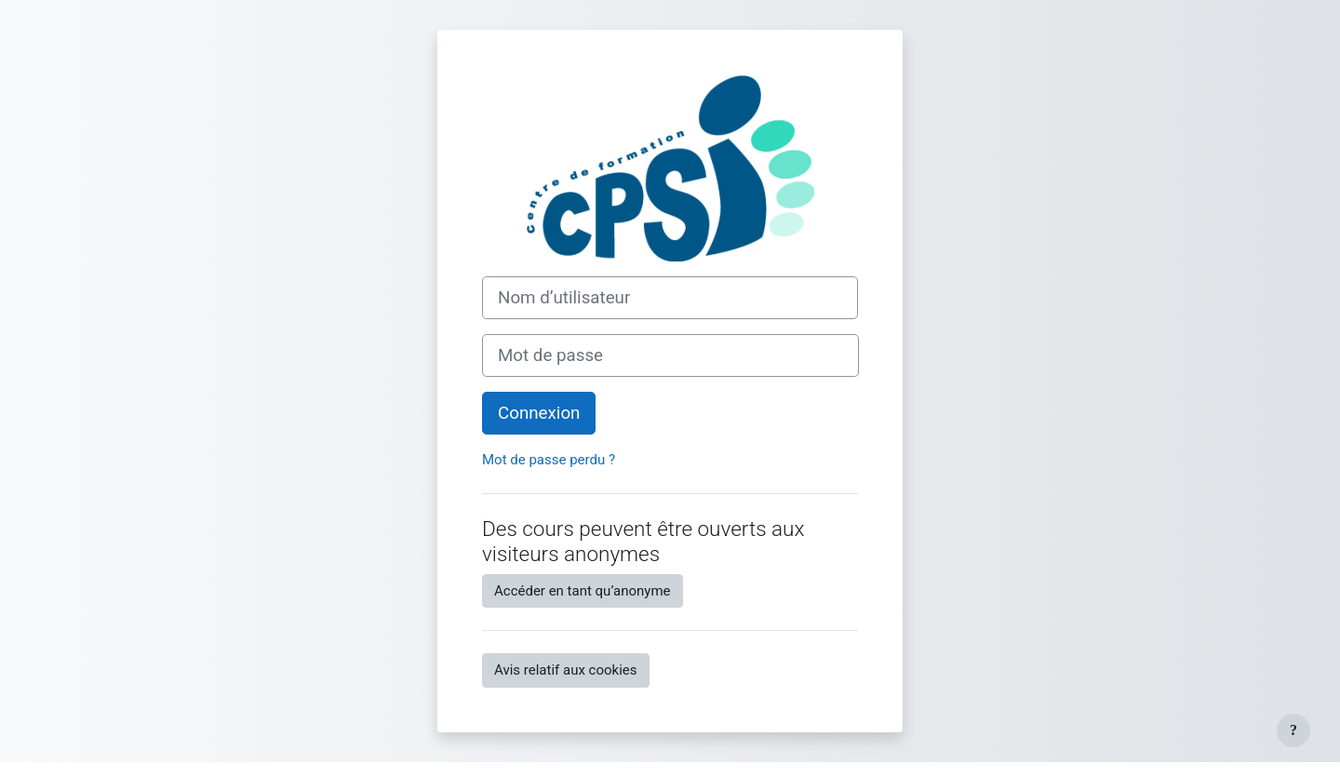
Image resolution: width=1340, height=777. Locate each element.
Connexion (539, 413)
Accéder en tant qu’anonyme (582, 591)
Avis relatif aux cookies (565, 670)
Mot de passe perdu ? (548, 459)
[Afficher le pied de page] (1293, 730)
